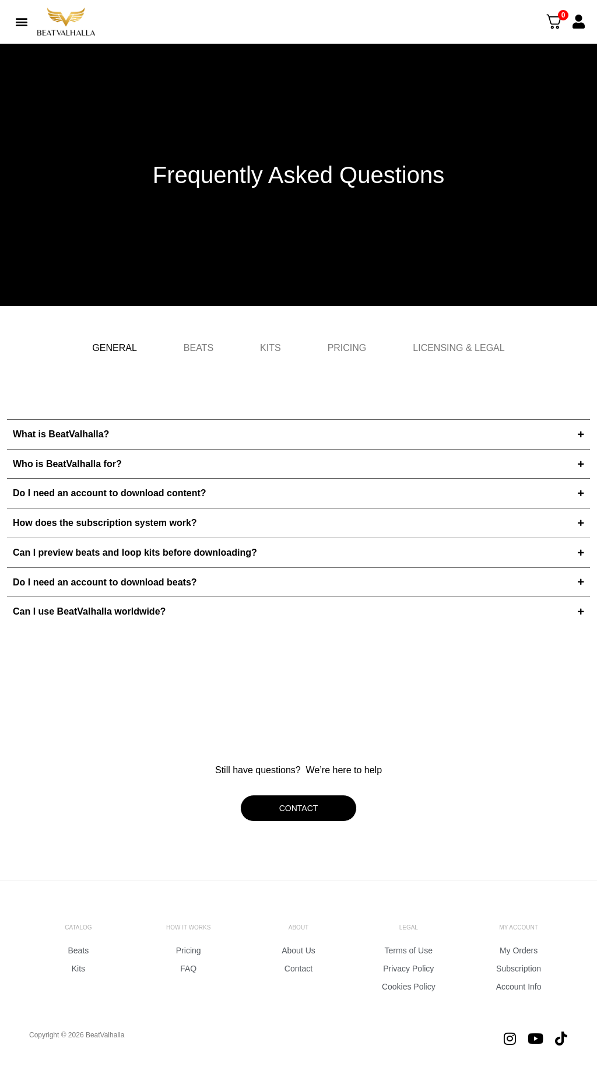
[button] (21, 21)
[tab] (114, 348)
